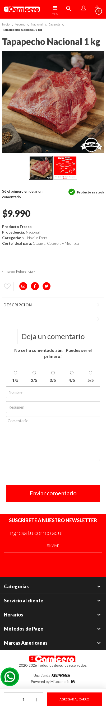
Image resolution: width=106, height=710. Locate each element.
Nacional (37, 24)
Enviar (53, 546)
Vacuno (20, 24)
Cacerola (54, 24)
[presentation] (46, 474)
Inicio (6, 24)
